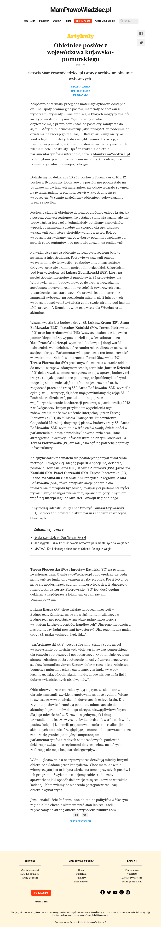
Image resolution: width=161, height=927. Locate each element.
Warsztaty (131, 873)
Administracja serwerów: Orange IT (92, 922)
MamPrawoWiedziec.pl (80, 10)
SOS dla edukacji (29, 873)
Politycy (44, 21)
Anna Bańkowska (92, 388)
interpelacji (54, 498)
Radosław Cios (81, 95)
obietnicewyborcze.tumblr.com (90, 810)
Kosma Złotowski (92, 468)
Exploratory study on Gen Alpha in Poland (60, 537)
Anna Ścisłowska (80, 86)
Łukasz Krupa (99, 322)
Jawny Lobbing (29, 877)
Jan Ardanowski (59, 332)
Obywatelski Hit (30, 870)
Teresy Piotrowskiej (70, 589)
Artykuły (80, 36)
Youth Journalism (105, 21)
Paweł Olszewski (99, 357)
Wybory (57, 21)
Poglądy (81, 877)
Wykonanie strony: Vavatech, (66, 922)
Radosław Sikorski (45, 478)
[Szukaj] (128, 21)
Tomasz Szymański (108, 508)
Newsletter (41, 901)
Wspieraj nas (132, 870)
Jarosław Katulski (74, 327)
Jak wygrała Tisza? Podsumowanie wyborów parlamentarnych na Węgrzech (81, 543)
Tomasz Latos (57, 468)
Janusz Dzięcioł (117, 367)
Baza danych (81, 881)
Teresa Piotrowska (114, 327)
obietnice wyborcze (80, 821)
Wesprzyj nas (83, 21)
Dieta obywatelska (131, 877)
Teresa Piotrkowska (46, 443)
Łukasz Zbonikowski (83, 272)
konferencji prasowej (81, 402)
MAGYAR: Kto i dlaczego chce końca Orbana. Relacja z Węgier (73, 549)
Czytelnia (29, 21)
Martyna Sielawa (80, 90)
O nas (68, 21)
